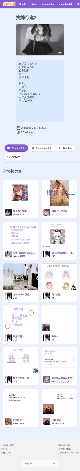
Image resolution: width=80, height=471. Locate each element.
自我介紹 (56, 420)
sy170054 (55, 214)
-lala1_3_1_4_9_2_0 (60, 381)
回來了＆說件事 (59, 211)
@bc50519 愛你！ (22, 294)
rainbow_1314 (57, 423)
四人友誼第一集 (21, 378)
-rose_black (18, 423)
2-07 (53, 256)
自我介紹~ (18, 420)
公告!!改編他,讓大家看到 (24, 252)
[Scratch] (9, 4)
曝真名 (54, 336)
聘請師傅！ (18, 336)
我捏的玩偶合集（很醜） (63, 252)
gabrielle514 (18, 214)
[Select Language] (40, 463)
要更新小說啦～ (21, 211)
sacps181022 (19, 256)
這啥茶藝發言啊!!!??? (62, 378)
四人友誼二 (57, 294)
